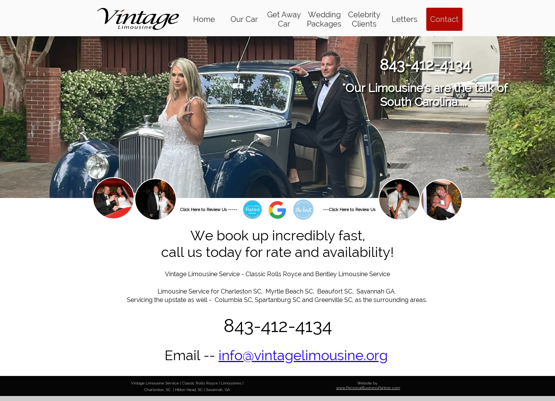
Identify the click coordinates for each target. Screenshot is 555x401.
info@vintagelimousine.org (303, 355)
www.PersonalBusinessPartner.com (368, 388)
